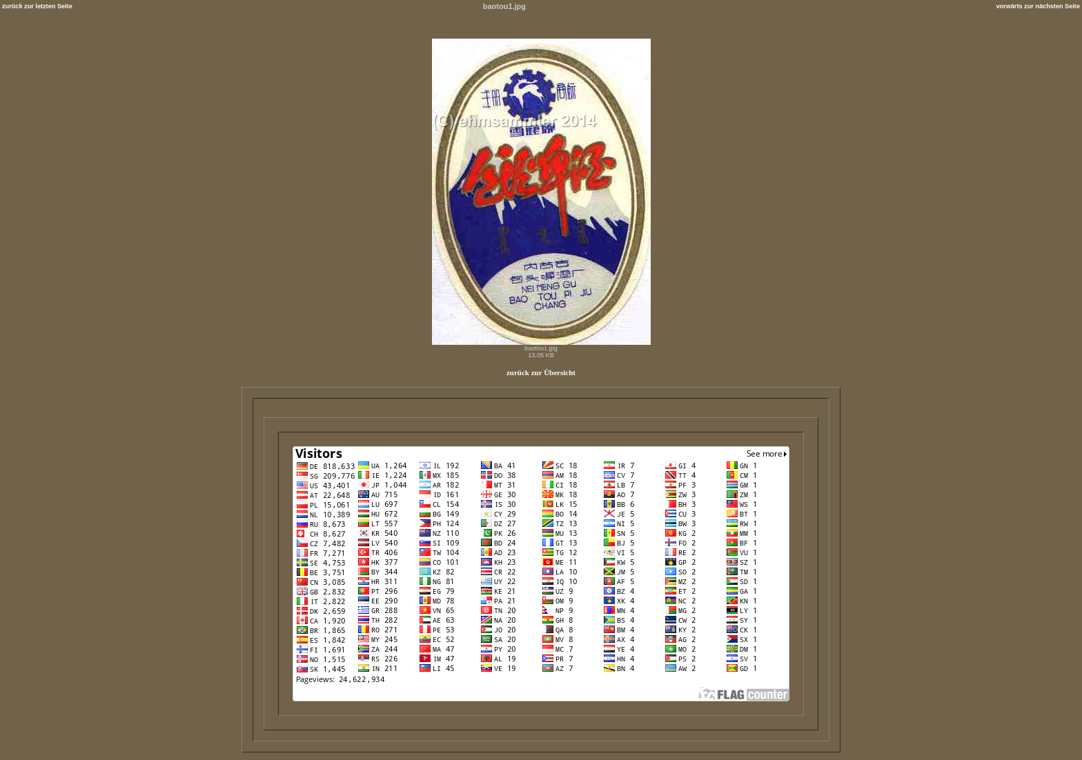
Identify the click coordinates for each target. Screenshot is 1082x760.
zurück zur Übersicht (541, 372)
